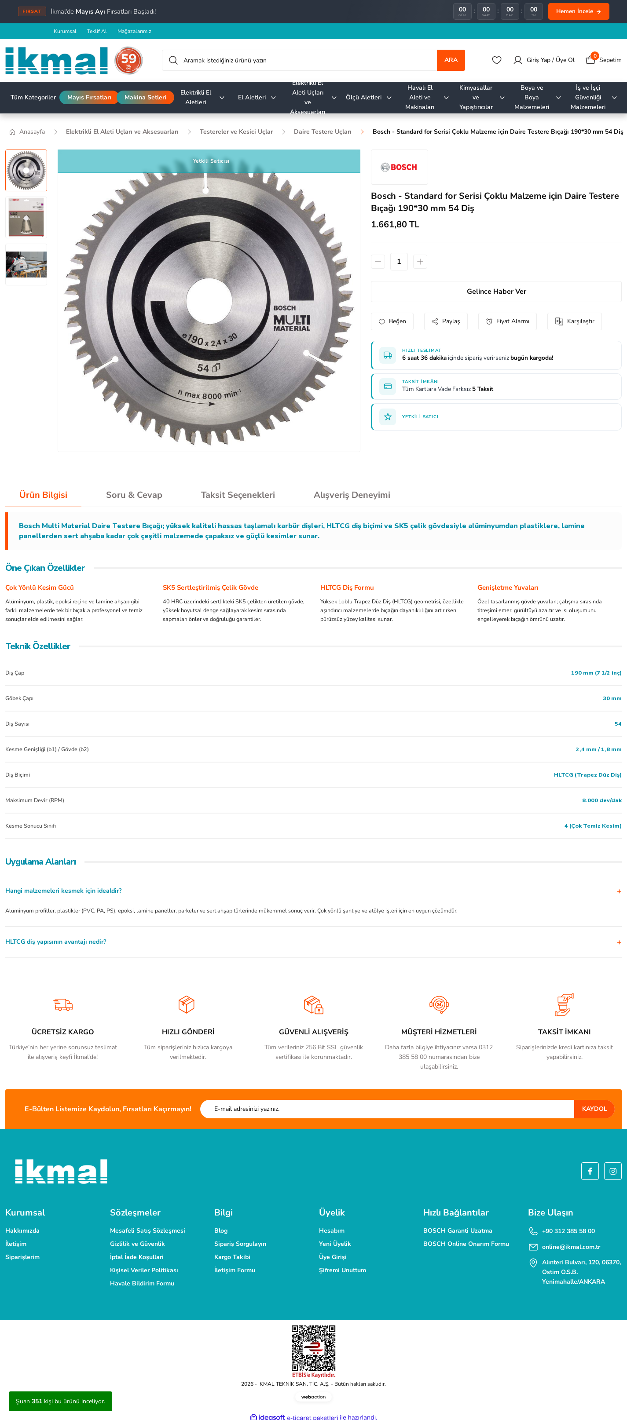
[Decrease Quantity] (378, 262)
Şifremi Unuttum (342, 1270)
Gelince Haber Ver (496, 291)
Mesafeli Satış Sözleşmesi (147, 1231)
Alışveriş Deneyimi (352, 495)
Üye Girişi (333, 1257)
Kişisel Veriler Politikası (144, 1270)
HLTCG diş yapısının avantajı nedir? (55, 942)
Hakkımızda (22, 1231)
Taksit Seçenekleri (238, 495)
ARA (451, 60)
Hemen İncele (578, 11)
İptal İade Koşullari (137, 1257)
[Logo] (74, 60)
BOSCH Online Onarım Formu (466, 1244)
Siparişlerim (22, 1257)
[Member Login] (544, 60)
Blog (220, 1231)
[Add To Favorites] (392, 321)
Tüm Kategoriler (33, 97)
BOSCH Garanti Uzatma (457, 1231)
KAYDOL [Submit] (594, 1109)
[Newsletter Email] (407, 1109)
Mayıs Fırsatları (89, 97)
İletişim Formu (234, 1270)
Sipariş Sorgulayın (240, 1244)
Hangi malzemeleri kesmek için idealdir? (63, 891)
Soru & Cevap (134, 495)
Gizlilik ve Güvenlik (137, 1244)
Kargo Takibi (232, 1257)
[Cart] (603, 60)
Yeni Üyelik (335, 1244)
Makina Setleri (145, 97)
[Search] (313, 60)
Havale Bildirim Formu (142, 1283)
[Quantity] (399, 261)
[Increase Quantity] (420, 262)
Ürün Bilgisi (43, 495)
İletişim (15, 1244)
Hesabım (332, 1231)
